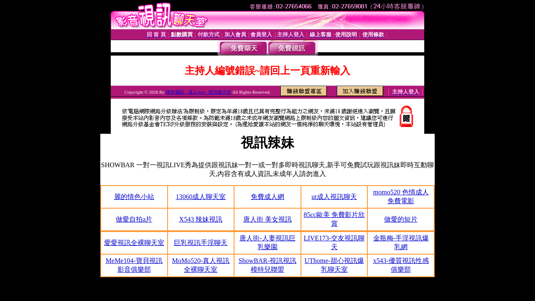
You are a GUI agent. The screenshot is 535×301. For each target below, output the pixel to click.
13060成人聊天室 (201, 196)
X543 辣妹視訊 (201, 219)
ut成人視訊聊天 (334, 196)
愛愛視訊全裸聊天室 (134, 242)
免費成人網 (267, 196)
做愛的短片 (401, 219)
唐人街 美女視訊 (267, 219)
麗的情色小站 (134, 196)
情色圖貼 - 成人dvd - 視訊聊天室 (198, 91)
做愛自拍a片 (134, 219)
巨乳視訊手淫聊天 (200, 242)
